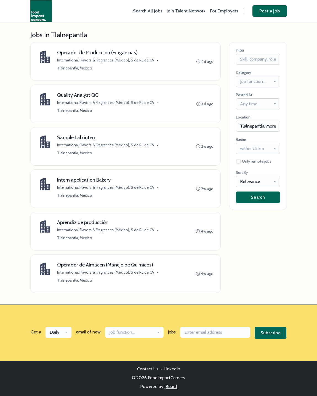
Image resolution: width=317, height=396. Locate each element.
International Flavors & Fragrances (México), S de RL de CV (105, 60)
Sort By (242, 172)
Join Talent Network (186, 11)
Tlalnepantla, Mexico (74, 68)
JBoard (170, 386)
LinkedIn (172, 368)
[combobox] (258, 81)
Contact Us (147, 368)
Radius (241, 139)
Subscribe (270, 332)
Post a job (269, 11)
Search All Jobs (147, 11)
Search (258, 197)
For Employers (224, 11)
